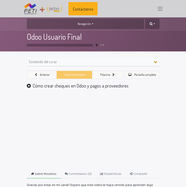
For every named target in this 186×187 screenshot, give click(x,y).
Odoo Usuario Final (54, 37)
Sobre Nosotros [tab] (43, 174)
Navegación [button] (84, 24)
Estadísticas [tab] (110, 174)
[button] (152, 24)
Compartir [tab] (138, 174)
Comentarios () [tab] (78, 174)
